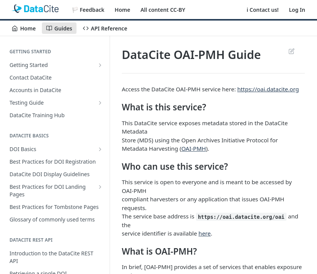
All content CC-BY (162, 9)
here (205, 233)
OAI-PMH (193, 148)
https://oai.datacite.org (268, 89)
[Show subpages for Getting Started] (100, 65)
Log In (297, 9)
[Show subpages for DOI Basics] (100, 149)
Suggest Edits (291, 51)
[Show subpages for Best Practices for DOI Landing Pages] (100, 187)
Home (122, 9)
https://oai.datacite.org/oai (241, 216)
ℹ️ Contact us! (263, 9)
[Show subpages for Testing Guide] (100, 103)
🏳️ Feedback (88, 9)
